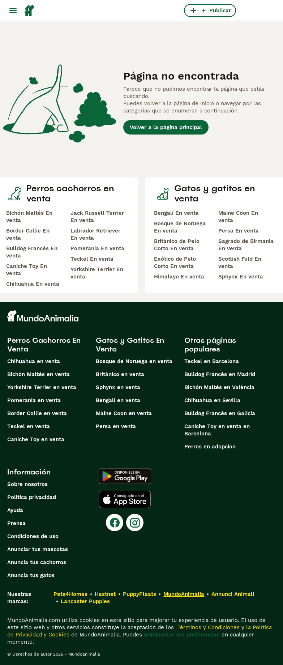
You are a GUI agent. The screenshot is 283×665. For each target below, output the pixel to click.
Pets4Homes (70, 594)
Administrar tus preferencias (182, 634)
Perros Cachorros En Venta (44, 344)
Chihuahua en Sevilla (212, 400)
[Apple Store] (125, 499)
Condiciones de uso (33, 536)
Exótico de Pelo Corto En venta (175, 262)
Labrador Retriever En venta (95, 234)
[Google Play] (125, 476)
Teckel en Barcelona (211, 361)
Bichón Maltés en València (219, 387)
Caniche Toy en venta (35, 439)
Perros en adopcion (210, 446)
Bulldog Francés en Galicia (219, 413)
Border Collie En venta (28, 234)
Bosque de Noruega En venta (180, 227)
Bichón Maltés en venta (38, 374)
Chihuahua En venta (32, 284)
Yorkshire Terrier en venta (41, 387)
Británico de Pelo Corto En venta (177, 245)
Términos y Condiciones (208, 627)
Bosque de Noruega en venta (134, 361)
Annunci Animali (232, 594)
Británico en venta (120, 374)
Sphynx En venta (240, 276)
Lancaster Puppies (85, 601)
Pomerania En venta (97, 248)
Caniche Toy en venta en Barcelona (217, 430)
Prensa (16, 523)
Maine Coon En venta (238, 216)
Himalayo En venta (179, 276)
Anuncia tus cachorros (36, 562)
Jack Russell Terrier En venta (97, 216)
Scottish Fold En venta (239, 262)
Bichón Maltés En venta (29, 216)
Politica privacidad (31, 497)
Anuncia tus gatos (31, 575)
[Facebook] (114, 522)
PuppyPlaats (139, 594)
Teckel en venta (28, 426)
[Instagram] (134, 522)
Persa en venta (116, 426)
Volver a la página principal (166, 127)
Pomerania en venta (34, 400)
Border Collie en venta (37, 413)
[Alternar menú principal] (13, 10)
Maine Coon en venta (124, 413)
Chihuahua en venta (33, 361)
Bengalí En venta (176, 213)
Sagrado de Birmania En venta (246, 245)
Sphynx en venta (118, 387)
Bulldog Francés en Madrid (219, 374)
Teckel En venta (91, 259)
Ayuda (15, 510)
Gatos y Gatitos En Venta (130, 344)
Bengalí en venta (118, 400)
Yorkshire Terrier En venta (96, 273)
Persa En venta (238, 230)
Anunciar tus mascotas (37, 549)
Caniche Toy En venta (26, 270)
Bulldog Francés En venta (31, 252)
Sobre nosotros (27, 484)
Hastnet (105, 594)
